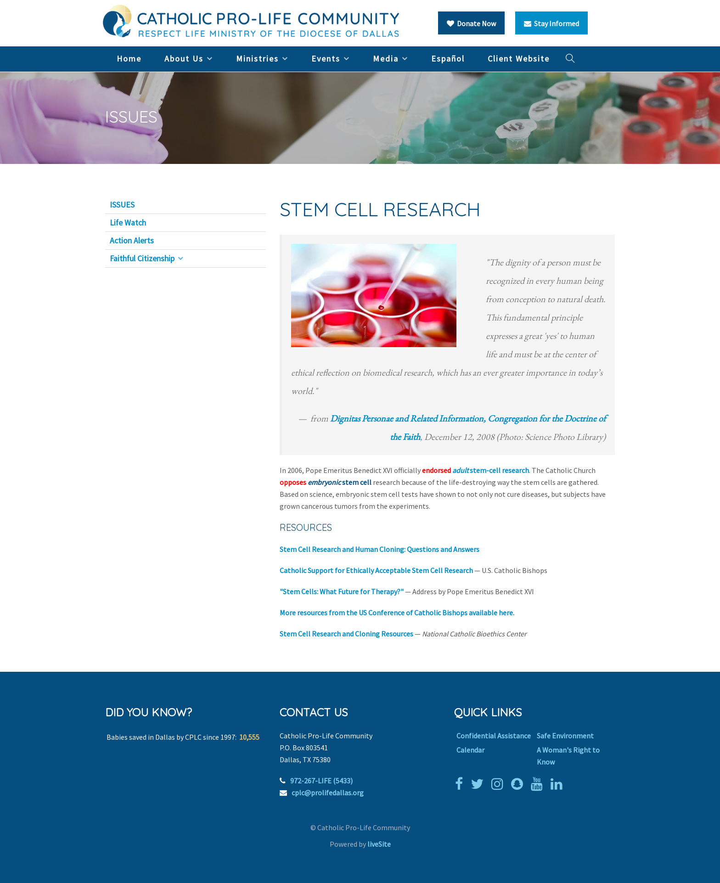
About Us (183, 58)
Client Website (519, 58)
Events (325, 58)
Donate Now (471, 23)
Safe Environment (565, 735)
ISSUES (122, 205)
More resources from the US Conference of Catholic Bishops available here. (397, 612)
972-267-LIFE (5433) (321, 780)
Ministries (257, 58)
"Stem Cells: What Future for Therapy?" (342, 591)
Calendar (470, 749)
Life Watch (128, 223)
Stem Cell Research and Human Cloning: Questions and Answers (379, 549)
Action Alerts (132, 241)
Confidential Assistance (493, 735)
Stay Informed (551, 23)
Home (129, 58)
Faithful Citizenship (142, 258)
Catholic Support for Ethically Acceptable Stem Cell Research (376, 570)
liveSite (379, 844)
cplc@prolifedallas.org (328, 792)
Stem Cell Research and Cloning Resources (346, 633)
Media (386, 58)
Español (448, 58)
